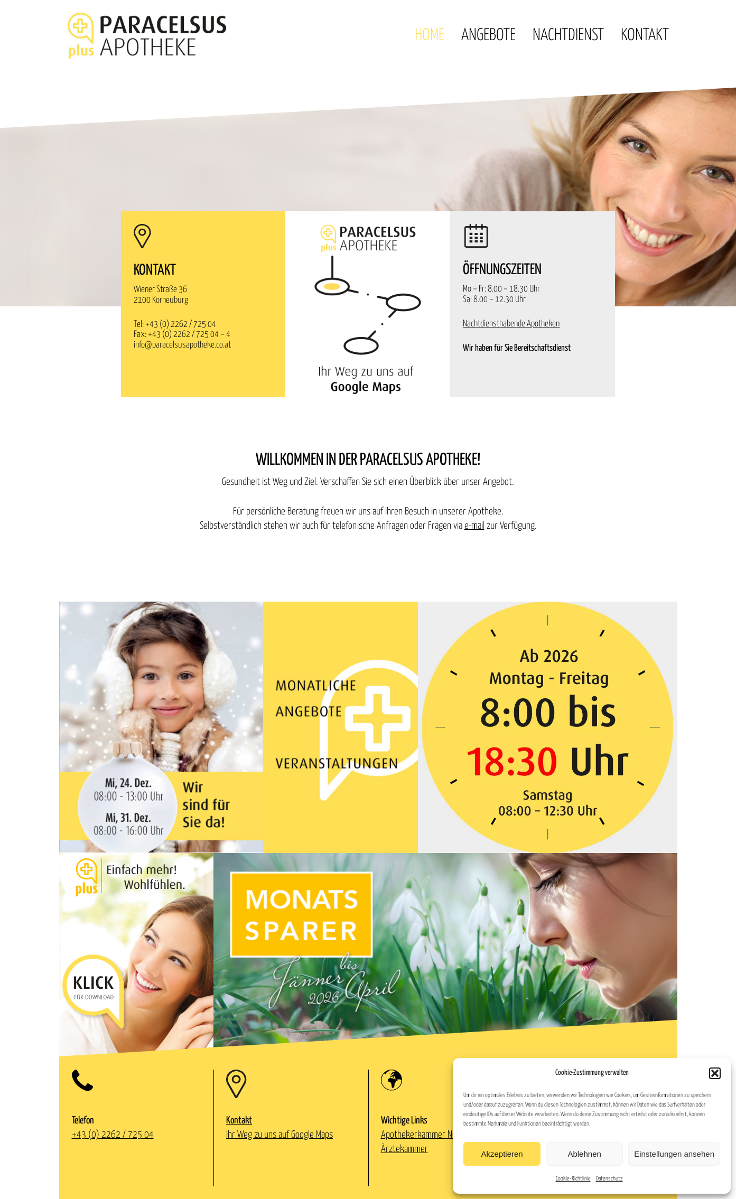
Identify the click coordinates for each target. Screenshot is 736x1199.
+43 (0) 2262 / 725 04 (180, 324)
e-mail (474, 526)
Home (429, 35)
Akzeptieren (502, 1153)
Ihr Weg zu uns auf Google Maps (279, 1135)
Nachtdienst (568, 35)
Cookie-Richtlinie (573, 1179)
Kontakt (645, 35)
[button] (715, 1073)
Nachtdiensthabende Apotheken (511, 324)
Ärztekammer (404, 1149)
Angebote (488, 35)
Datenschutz (609, 1179)
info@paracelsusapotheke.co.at (182, 345)
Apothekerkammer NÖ (419, 1135)
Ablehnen (584, 1153)
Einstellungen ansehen (674, 1153)
